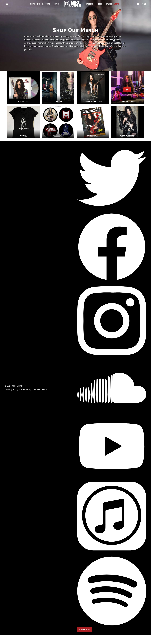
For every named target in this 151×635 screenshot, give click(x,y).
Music (109, 4)
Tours (56, 4)
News (32, 4)
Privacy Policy (11, 389)
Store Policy (26, 389)
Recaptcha (42, 389)
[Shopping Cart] (143, 4)
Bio (38, 4)
